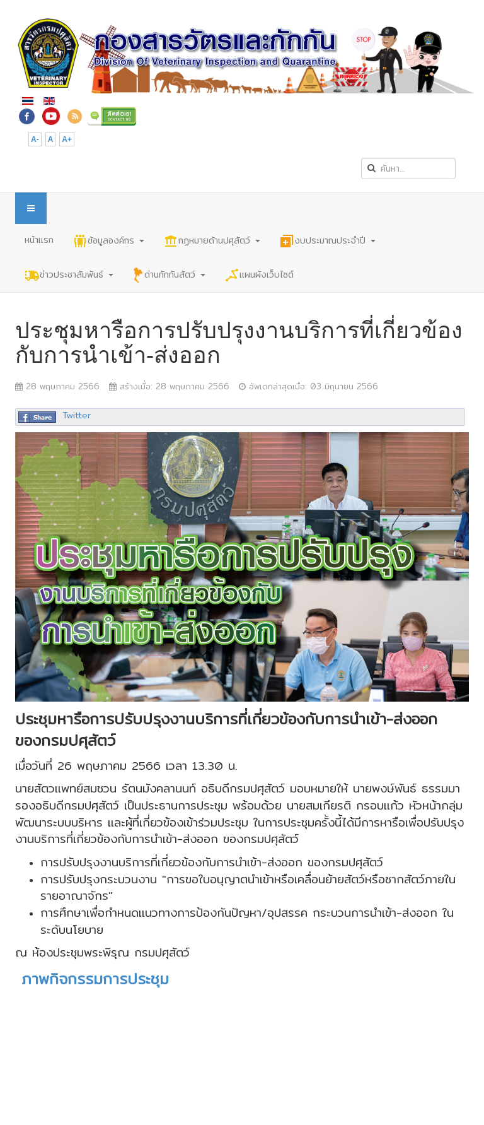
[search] (408, 168)
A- (35, 139)
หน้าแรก (39, 240)
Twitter (76, 415)
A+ (67, 139)
